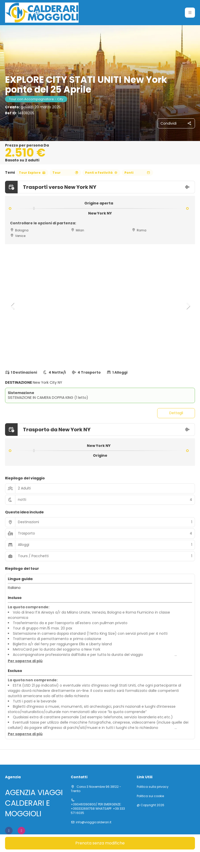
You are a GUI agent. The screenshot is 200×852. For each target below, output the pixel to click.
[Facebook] (9, 830)
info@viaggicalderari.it (93, 822)
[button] (190, 13)
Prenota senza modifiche (100, 843)
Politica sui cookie (150, 796)
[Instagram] (21, 830)
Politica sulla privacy (153, 787)
